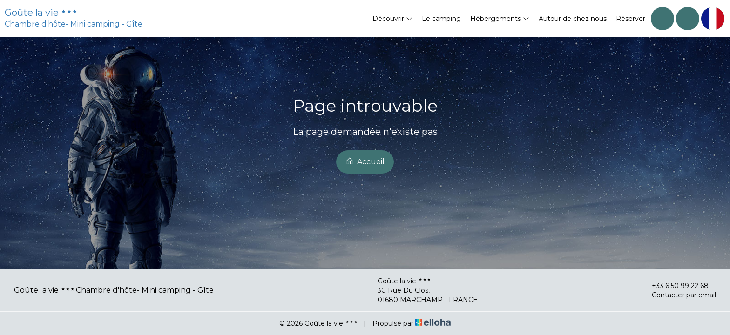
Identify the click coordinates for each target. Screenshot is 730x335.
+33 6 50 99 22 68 (675, 285)
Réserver (630, 18)
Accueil (365, 161)
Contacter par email (678, 295)
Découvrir (392, 18)
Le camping (441, 18)
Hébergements (499, 18)
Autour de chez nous (573, 18)
